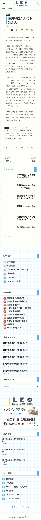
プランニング (9, 130)
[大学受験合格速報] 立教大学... (16, 371)
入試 (12, 133)
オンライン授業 (13, 281)
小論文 (18, 135)
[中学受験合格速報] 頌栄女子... (16, 364)
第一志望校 (8, 138)
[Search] (38, 4)
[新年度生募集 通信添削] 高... (16, 343)
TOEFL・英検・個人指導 (17, 270)
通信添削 (11, 274)
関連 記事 (9, 169)
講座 (20, 138)
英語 (15, 138)
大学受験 (11, 135)
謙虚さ (34, 161)
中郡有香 (7, 161)
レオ (16, 130)
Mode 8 (28, 517)
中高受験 (11, 266)
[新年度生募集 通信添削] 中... (16, 350)
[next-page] (9, 237)
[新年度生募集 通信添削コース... (17, 357)
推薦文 (10, 9)
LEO (11, 128)
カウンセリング (19, 128)
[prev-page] (5, 237)
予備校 (29, 130)
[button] (3, 4)
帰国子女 (24, 135)
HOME (4, 9)
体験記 (7, 133)
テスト (27, 128)
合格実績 (23, 133)
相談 (31, 135)
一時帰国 (22, 130)
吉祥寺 (30, 133)
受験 (17, 133)
